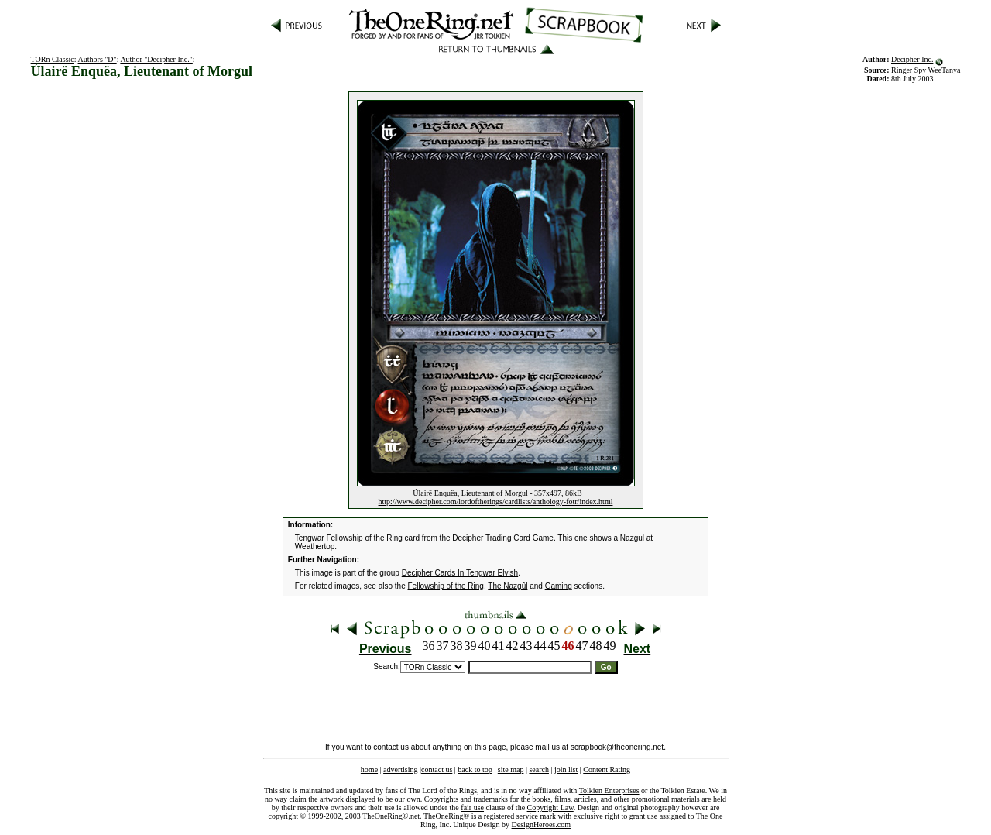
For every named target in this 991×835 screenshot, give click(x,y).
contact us (436, 769)
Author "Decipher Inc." (156, 59)
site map (511, 769)
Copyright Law (550, 807)
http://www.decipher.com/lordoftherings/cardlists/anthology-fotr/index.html (496, 501)
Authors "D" (97, 59)
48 (596, 645)
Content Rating (606, 769)
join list (566, 769)
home (369, 769)
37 (443, 645)
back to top (475, 769)
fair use (472, 807)
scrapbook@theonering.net (617, 747)
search (539, 769)
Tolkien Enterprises (609, 790)
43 (526, 645)
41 (498, 645)
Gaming (558, 586)
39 (471, 645)
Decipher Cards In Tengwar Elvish (460, 573)
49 (610, 645)
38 (457, 645)
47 (582, 645)
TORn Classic (52, 59)
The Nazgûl (507, 586)
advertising (400, 769)
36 (429, 645)
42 (512, 645)
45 (554, 645)
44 (540, 645)
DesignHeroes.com (541, 824)
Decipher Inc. (912, 59)
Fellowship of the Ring (446, 586)
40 (484, 645)
